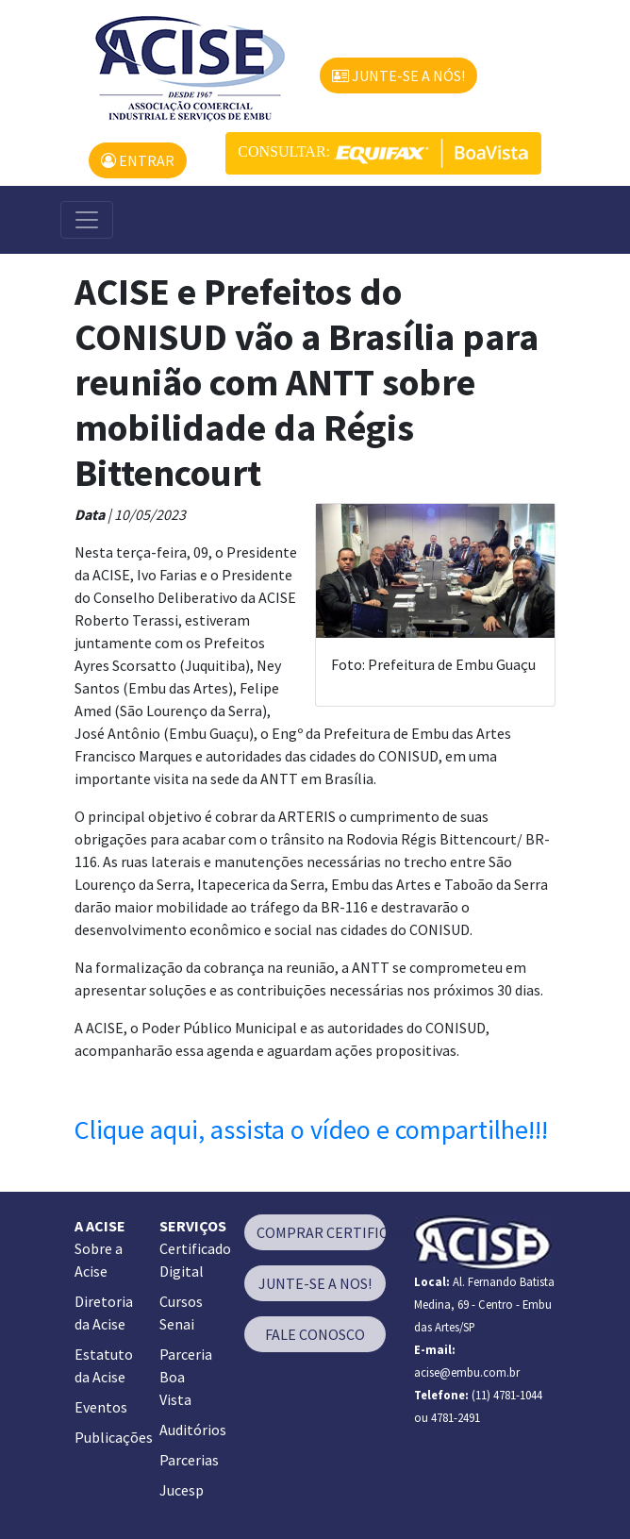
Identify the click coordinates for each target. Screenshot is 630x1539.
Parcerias (189, 1459)
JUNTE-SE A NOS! (315, 1283)
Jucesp (181, 1489)
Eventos (101, 1406)
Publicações (114, 1437)
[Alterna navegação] (86, 220)
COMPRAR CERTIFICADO (321, 1232)
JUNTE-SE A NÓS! (398, 75)
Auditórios (192, 1429)
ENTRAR (137, 160)
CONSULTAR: (383, 153)
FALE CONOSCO (315, 1334)
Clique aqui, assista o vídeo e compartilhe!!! (311, 1129)
